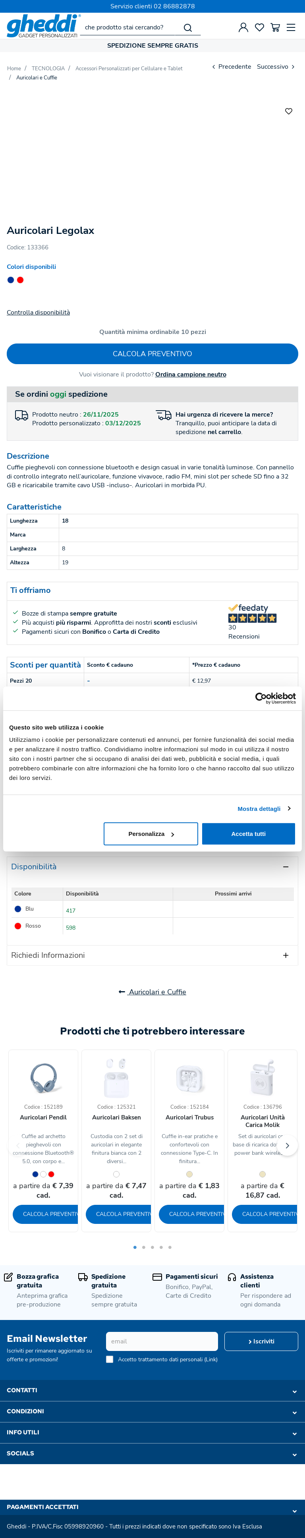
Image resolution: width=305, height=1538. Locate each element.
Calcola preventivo (152, 354)
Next (287, 1145)
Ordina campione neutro (190, 374)
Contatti (152, 1390)
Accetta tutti (249, 833)
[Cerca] (188, 27)
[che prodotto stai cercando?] (128, 27)
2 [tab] (144, 1247)
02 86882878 (174, 6)
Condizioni (152, 1411)
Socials (152, 1453)
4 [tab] (161, 1247)
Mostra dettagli (258, 808)
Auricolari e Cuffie (152, 992)
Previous (17, 1145)
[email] (162, 1341)
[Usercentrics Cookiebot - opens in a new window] (261, 698)
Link (211, 1359)
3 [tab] (152, 1247)
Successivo (276, 66)
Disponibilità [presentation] (34, 866)
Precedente (230, 66)
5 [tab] (170, 1247)
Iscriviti (261, 1341)
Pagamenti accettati (152, 1509)
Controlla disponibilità (38, 312)
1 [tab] (135, 1247)
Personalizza (151, 833)
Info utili (152, 1432)
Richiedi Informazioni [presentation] (48, 955)
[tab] (152, 867)
